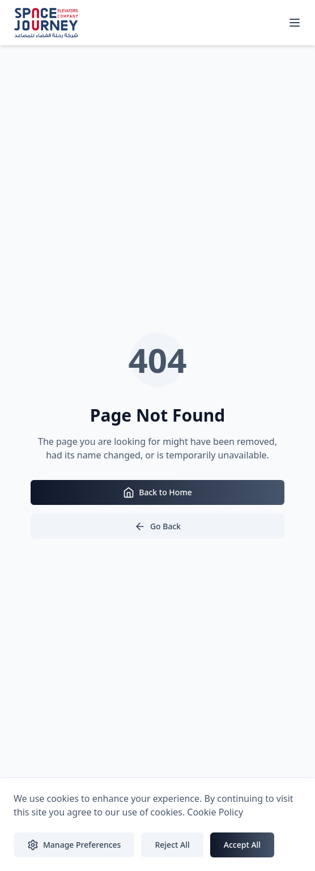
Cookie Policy (215, 812)
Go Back (157, 526)
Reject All (172, 844)
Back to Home (157, 492)
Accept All (242, 844)
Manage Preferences (74, 845)
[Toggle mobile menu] (294, 22)
